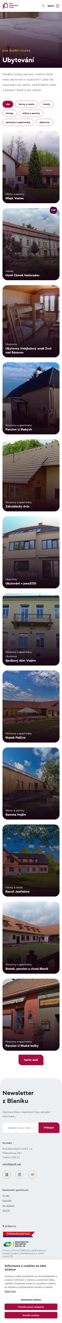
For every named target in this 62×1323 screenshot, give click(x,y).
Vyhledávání (43, 5)
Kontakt (7, 1200)
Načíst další (31, 1060)
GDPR (6, 1210)
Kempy (9, 113)
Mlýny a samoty (31, 113)
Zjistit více (10, 1291)
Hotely (46, 104)
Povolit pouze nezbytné (31, 1306)
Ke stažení (8, 1205)
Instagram (19, 1174)
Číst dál (31, 167)
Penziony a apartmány (18, 122)
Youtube (32, 1174)
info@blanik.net (11, 1164)
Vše (8, 104)
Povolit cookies (31, 1315)
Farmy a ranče (26, 104)
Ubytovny (44, 122)
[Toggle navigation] (53, 6)
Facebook (6, 1174)
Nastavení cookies (31, 1299)
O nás (5, 1195)
